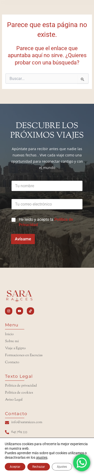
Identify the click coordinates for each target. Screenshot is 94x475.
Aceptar (15, 466)
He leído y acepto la (46, 222)
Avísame (23, 238)
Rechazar (38, 466)
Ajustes (62, 466)
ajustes (41, 457)
